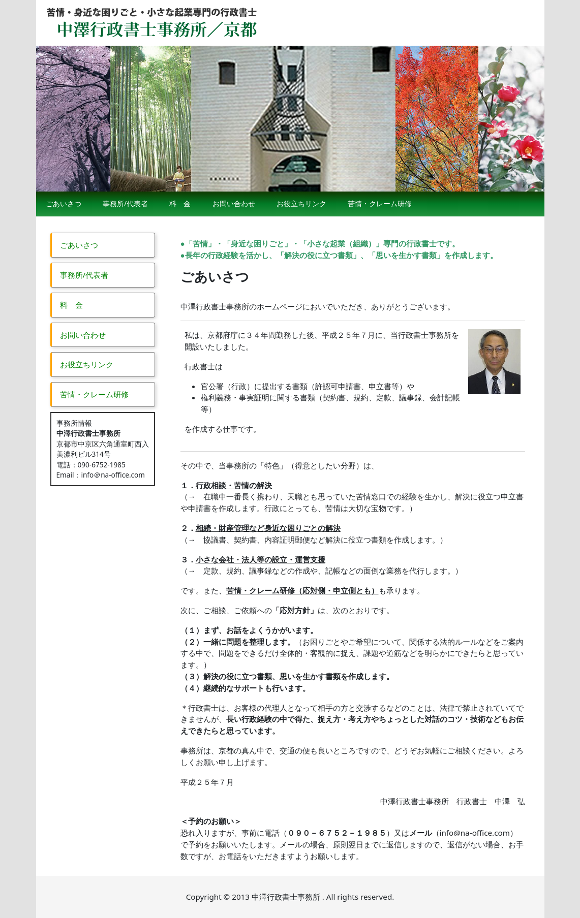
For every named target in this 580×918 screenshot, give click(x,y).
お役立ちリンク (301, 203)
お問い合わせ (233, 203)
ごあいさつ (63, 203)
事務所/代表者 (125, 203)
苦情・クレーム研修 (380, 203)
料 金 (180, 203)
